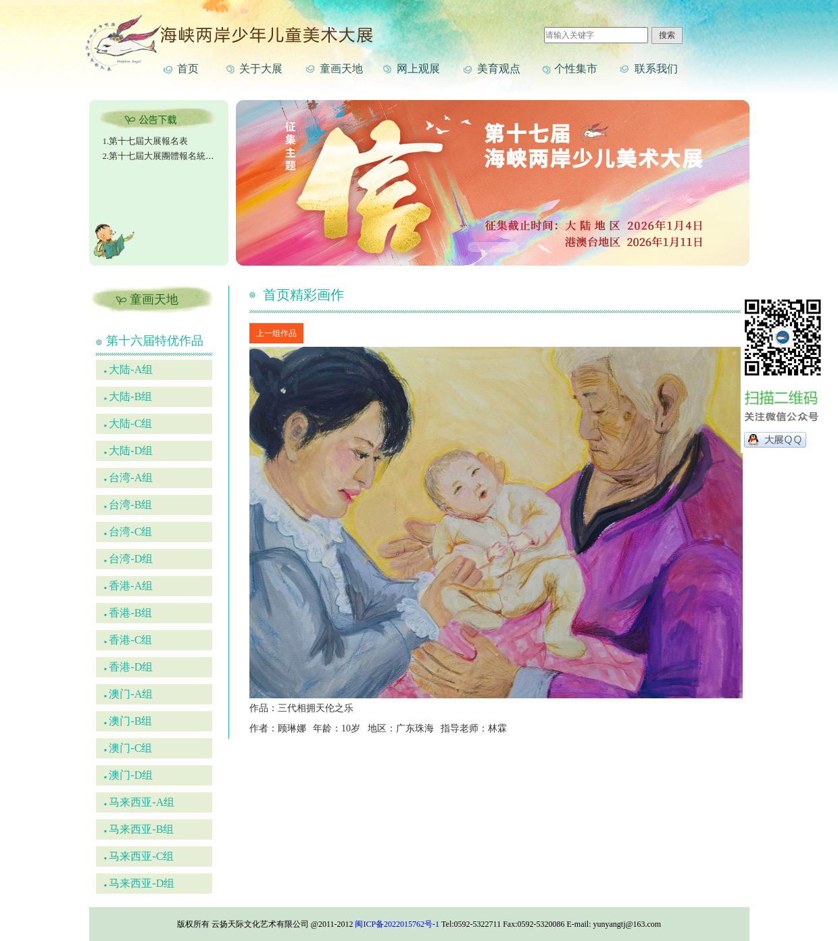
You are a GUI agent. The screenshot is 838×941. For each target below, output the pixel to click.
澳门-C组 (128, 748)
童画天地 (341, 68)
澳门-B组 (128, 721)
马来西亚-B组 (139, 829)
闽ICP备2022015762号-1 (397, 924)
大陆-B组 (128, 396)
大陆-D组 (128, 450)
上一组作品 (276, 333)
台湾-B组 (128, 504)
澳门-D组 (128, 775)
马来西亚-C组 (139, 856)
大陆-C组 (128, 423)
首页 (188, 68)
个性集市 (575, 68)
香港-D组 (128, 667)
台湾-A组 (128, 477)
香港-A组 (128, 586)
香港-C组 (128, 640)
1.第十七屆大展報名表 (146, 141)
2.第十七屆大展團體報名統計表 (163, 156)
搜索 (667, 35)
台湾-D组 (128, 558)
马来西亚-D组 (139, 883)
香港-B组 (128, 613)
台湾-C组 (128, 531)
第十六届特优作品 (154, 340)
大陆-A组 (128, 369)
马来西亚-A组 (139, 802)
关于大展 (260, 68)
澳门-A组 (128, 694)
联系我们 (656, 68)
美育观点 (498, 68)
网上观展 (418, 68)
